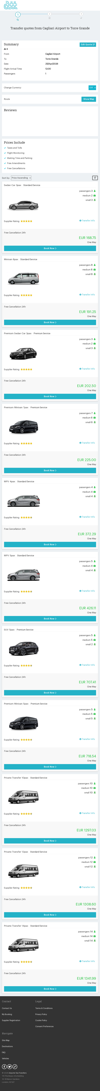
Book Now (50, 248)
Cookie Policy (41, 1020)
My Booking (7, 1014)
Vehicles (5, 1059)
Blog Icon (14, 1066)
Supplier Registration (11, 1020)
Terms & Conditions (44, 1008)
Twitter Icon (9, 1066)
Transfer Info (87, 220)
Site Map (6, 1040)
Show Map (88, 99)
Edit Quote (88, 44)
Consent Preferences (44, 1026)
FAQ (3, 1053)
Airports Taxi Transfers (18, 1073)
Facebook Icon (4, 1066)
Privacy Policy (41, 1014)
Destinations (7, 1046)
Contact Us (7, 1008)
